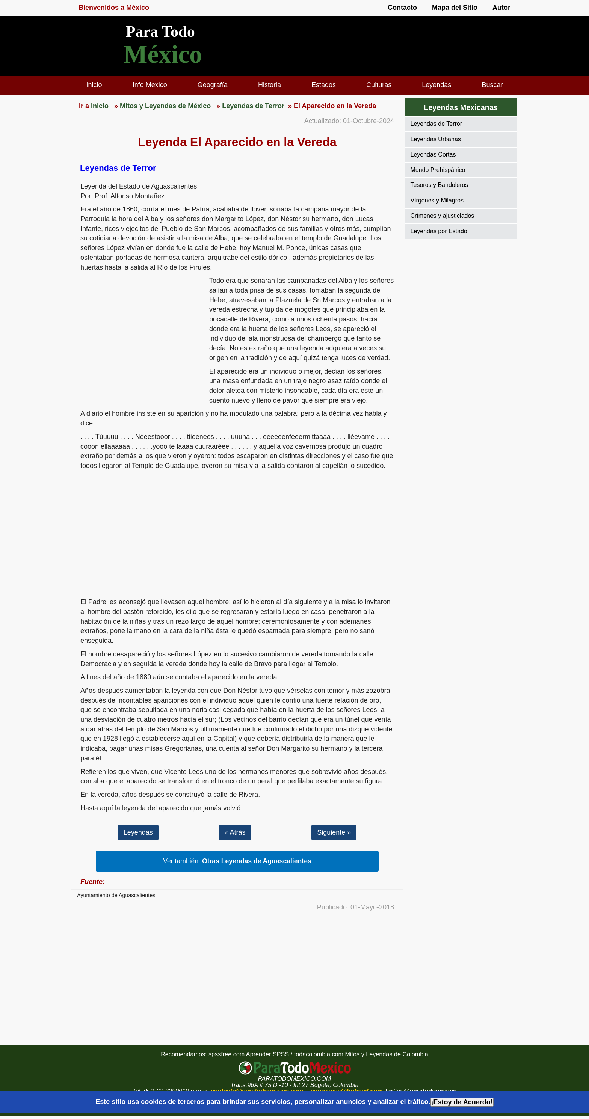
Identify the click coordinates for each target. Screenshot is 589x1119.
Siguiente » (334, 832)
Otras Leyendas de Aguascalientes (256, 861)
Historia (269, 85)
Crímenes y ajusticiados (442, 216)
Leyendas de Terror (118, 168)
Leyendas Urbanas (436, 139)
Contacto (402, 7)
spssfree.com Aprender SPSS (248, 1054)
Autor (501, 7)
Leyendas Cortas (433, 154)
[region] (140, 334)
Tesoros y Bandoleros (439, 185)
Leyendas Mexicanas (461, 107)
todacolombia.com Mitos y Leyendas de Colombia (361, 1054)
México (163, 54)
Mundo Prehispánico (438, 170)
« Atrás (234, 832)
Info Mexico (150, 85)
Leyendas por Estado (439, 231)
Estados (323, 85)
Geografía (213, 85)
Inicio (94, 85)
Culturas (378, 85)
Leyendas (436, 85)
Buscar (492, 85)
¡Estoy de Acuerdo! (462, 1102)
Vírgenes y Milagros (437, 200)
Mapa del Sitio (454, 7)
